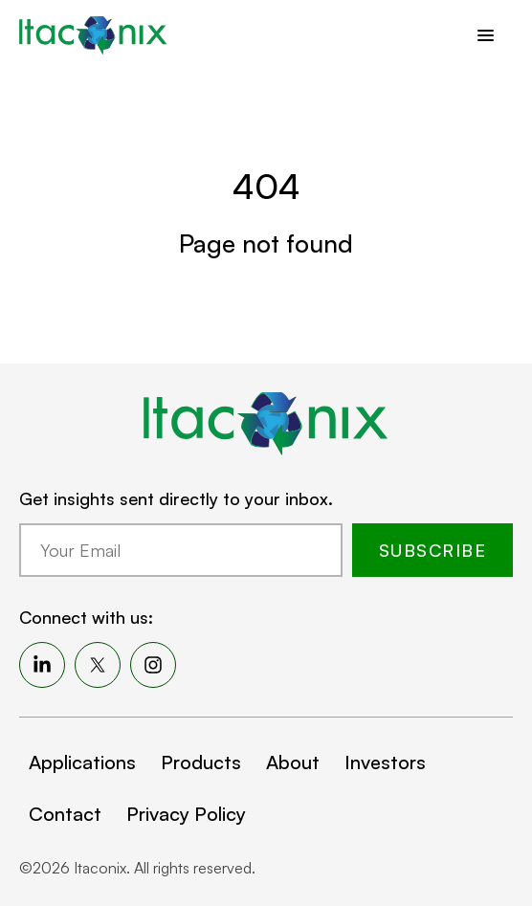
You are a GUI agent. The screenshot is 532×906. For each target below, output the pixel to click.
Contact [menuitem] (65, 814)
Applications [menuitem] (82, 762)
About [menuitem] (293, 762)
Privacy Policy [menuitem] (186, 814)
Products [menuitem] (201, 762)
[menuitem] (42, 665)
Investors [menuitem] (385, 762)
